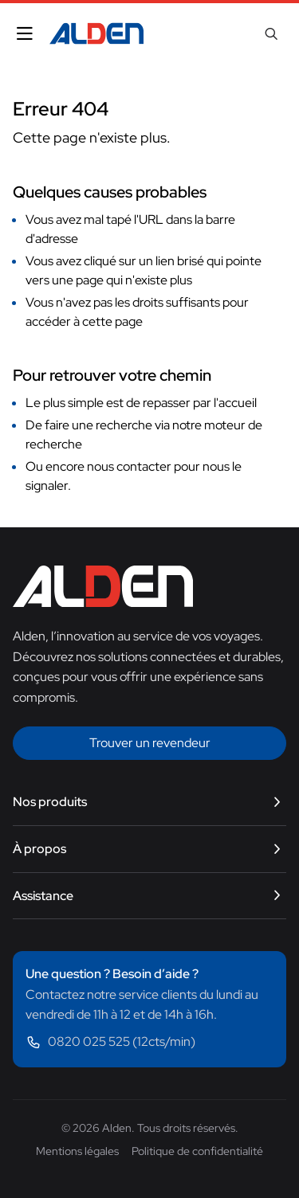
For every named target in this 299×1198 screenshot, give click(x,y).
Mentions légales (77, 1151)
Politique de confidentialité (197, 1151)
